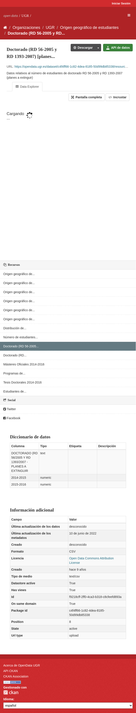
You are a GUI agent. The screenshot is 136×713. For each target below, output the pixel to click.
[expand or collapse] (129, 15)
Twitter (9, 409)
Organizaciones (26, 27)
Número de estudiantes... (20, 337)
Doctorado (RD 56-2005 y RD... (36, 33)
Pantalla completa (86, 97)
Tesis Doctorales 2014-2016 (22, 382)
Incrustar (117, 97)
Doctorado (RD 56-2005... (21, 346)
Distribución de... (14, 328)
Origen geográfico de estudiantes (89, 27)
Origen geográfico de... (19, 274)
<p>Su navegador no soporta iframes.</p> (68, 181)
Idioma (8, 699)
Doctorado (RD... (14, 355)
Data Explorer (27, 86)
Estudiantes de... (14, 391)
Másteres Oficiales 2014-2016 (23, 364)
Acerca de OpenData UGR (21, 665)
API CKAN (10, 671)
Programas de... (14, 373)
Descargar (83, 47)
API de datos (118, 47)
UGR (50, 27)
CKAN (10, 692)
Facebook (11, 418)
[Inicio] (5, 27)
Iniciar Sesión (121, 3)
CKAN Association (15, 676)
